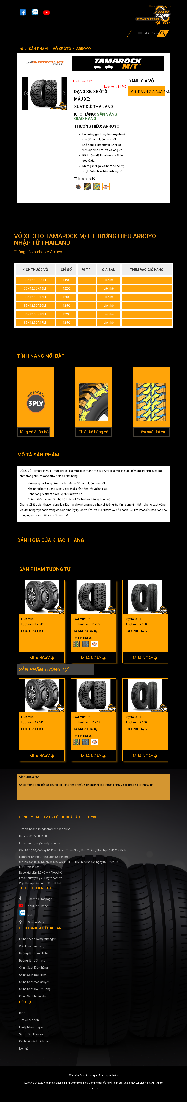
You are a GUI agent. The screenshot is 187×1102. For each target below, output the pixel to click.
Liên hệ (162, 22)
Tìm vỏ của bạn (29, 1020)
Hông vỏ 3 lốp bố (33, 431)
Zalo (26, 913)
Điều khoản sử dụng (31, 946)
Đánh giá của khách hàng (35, 1041)
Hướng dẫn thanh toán (33, 953)
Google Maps (32, 922)
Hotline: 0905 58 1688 (33, 836)
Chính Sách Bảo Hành (33, 974)
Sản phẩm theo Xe (31, 1034)
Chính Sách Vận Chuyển (34, 982)
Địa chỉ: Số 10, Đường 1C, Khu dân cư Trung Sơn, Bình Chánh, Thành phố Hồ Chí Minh (72, 850)
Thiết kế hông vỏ (93, 431)
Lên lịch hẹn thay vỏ (31, 1027)
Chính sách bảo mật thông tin (38, 939)
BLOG (22, 1013)
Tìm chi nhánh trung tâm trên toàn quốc (44, 829)
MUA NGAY (41, 657)
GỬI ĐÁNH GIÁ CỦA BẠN (148, 92)
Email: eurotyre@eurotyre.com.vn (40, 843)
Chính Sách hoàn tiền (32, 996)
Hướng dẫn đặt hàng (32, 960)
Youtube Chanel (34, 906)
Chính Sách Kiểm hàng (33, 967)
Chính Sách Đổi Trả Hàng (35, 989)
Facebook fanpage (35, 898)
